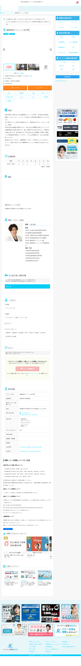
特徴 (9, 94)
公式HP (40, 87)
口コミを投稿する (27, 369)
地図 (33, 94)
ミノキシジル (73, 22)
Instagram (29, 447)
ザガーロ (61, 27)
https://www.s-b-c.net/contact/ (29, 414)
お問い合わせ (8, 529)
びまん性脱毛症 (73, 42)
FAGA (73, 37)
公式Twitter (23, 447)
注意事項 (9, 101)
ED (73, 47)
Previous (4, 49)
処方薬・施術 (9, 97)
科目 (73, 69)
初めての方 (77, 3)
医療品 (64, 18)
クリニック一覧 (10, 13)
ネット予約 (15, 87)
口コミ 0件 (20, 73)
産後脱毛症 (61, 47)
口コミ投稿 (33, 655)
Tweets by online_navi (61, 80)
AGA (61, 37)
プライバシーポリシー (52, 641)
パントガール (73, 27)
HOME (2, 13)
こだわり (21, 97)
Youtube (40, 447)
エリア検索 (33, 650)
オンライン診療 (67, 58)
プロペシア (61, 22)
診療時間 (21, 94)
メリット (73, 62)
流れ (73, 65)
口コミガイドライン (33, 373)
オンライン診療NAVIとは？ (53, 655)
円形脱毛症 (61, 42)
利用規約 (32, 659)
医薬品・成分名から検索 (36, 646)
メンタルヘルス (61, 52)
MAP (30, 76)
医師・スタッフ (45, 94)
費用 (62, 69)
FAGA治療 (12, 34)
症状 (63, 33)
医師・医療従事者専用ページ (70, 650)
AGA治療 (6, 34)
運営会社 (49, 659)
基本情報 (45, 97)
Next (50, 49)
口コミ (33, 97)
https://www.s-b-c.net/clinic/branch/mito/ (31, 451)
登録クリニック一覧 (35, 641)
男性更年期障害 (73, 52)
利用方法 (61, 65)
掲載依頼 (65, 641)
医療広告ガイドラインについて (54, 647)
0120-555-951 (26, 413)
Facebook (35, 447)
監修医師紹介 (50, 650)
